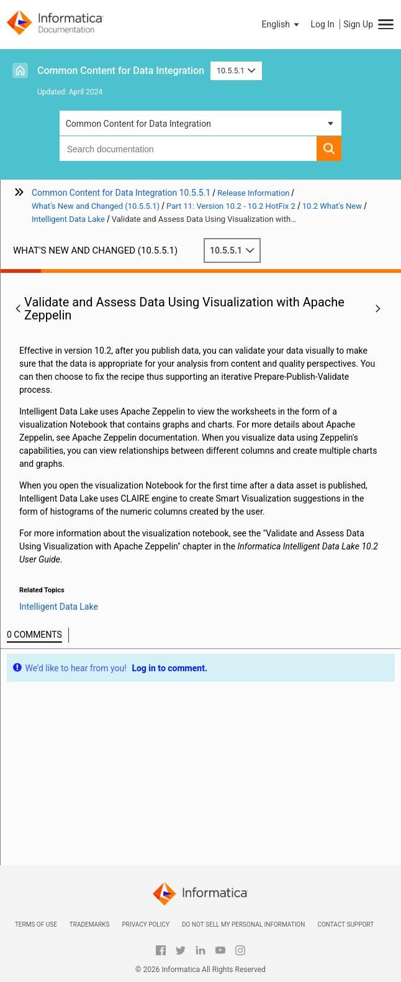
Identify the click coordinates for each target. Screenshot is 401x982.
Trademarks (90, 924)
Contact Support (345, 924)
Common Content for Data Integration (120, 70)
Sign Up (358, 24)
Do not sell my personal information (243, 924)
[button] (282, 24)
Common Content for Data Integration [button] (138, 124)
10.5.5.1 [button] (236, 70)
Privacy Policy (145, 924)
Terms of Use (36, 924)
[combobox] (188, 148)
